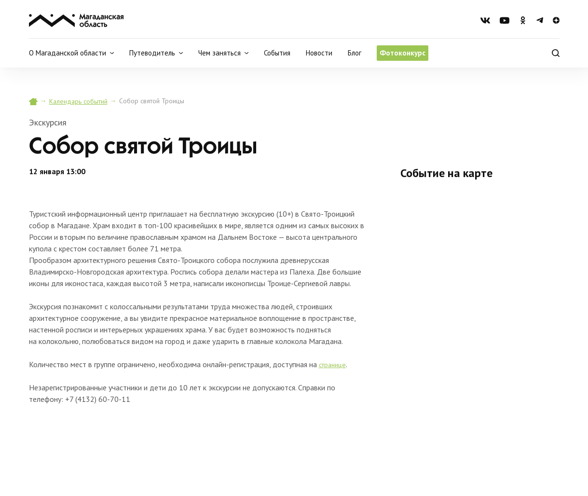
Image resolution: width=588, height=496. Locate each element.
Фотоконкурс (402, 52)
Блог (354, 52)
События (277, 52)
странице (332, 364)
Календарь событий (78, 101)
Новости (319, 52)
